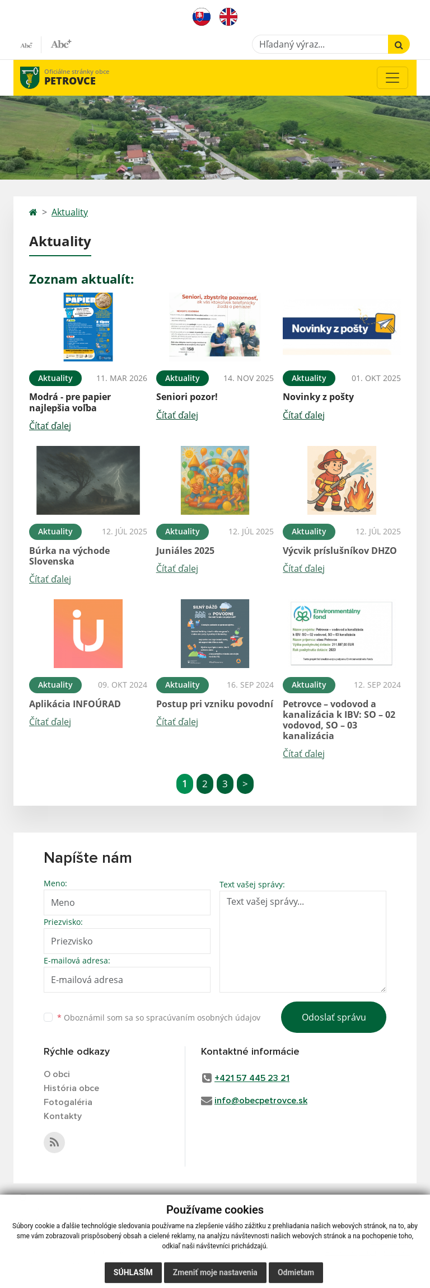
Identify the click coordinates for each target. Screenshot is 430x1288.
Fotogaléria (68, 1102)
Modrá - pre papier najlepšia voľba (70, 402)
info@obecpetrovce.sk (260, 1100)
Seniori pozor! (187, 397)
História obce (71, 1088)
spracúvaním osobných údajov (203, 1017)
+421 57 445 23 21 (251, 1078)
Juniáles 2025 (185, 550)
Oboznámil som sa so (158, 1017)
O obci (57, 1074)
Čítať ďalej (50, 426)
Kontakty (63, 1116)
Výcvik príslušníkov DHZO (340, 550)
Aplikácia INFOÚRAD (75, 704)
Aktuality (70, 212)
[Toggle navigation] (392, 78)
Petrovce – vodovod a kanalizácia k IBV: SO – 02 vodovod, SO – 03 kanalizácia (339, 720)
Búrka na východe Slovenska (69, 555)
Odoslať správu (334, 1017)
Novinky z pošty (318, 397)
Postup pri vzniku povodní (214, 704)
